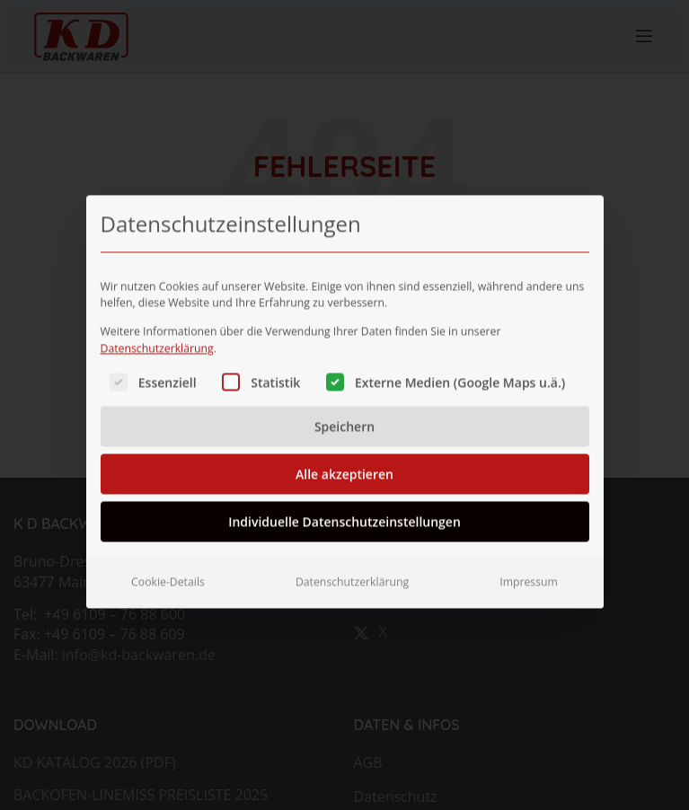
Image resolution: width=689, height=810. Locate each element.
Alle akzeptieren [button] (344, 458)
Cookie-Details (168, 566)
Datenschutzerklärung (157, 332)
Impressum (528, 566)
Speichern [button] (344, 410)
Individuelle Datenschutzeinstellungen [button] (344, 506)
